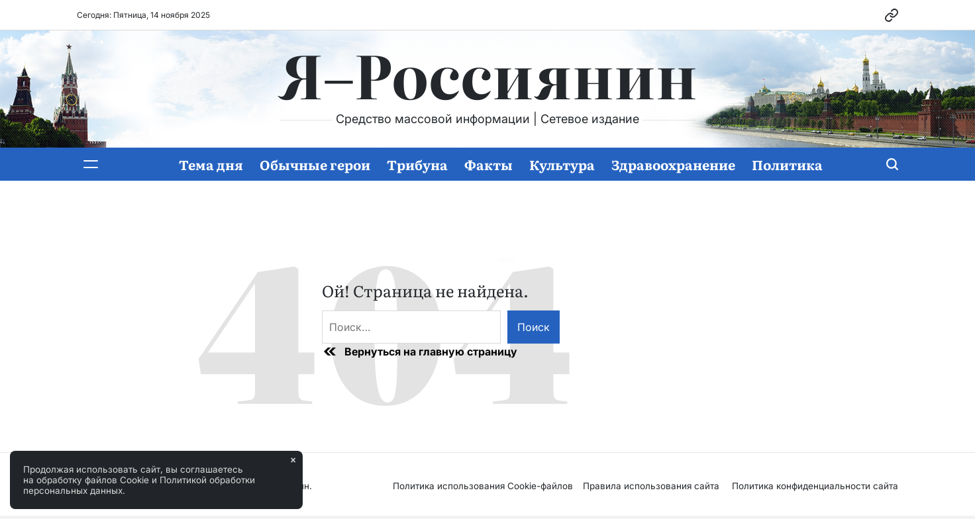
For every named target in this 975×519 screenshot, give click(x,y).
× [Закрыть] (293, 460)
